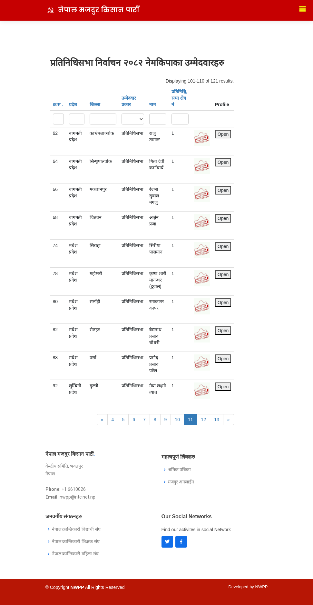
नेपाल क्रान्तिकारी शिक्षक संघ (76, 541)
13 (216, 419)
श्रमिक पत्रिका (179, 469)
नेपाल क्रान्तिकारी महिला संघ (75, 553)
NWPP (261, 586)
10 (177, 419)
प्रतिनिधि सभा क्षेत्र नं (179, 98)
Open (223, 134)
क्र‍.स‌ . (58, 104)
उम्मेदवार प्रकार (129, 101)
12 (203, 419)
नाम (152, 104)
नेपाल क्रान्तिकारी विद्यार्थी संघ (76, 529)
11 (190, 419)
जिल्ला (95, 104)
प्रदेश (73, 104)
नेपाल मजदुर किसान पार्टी (99, 10)
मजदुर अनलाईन (181, 482)
